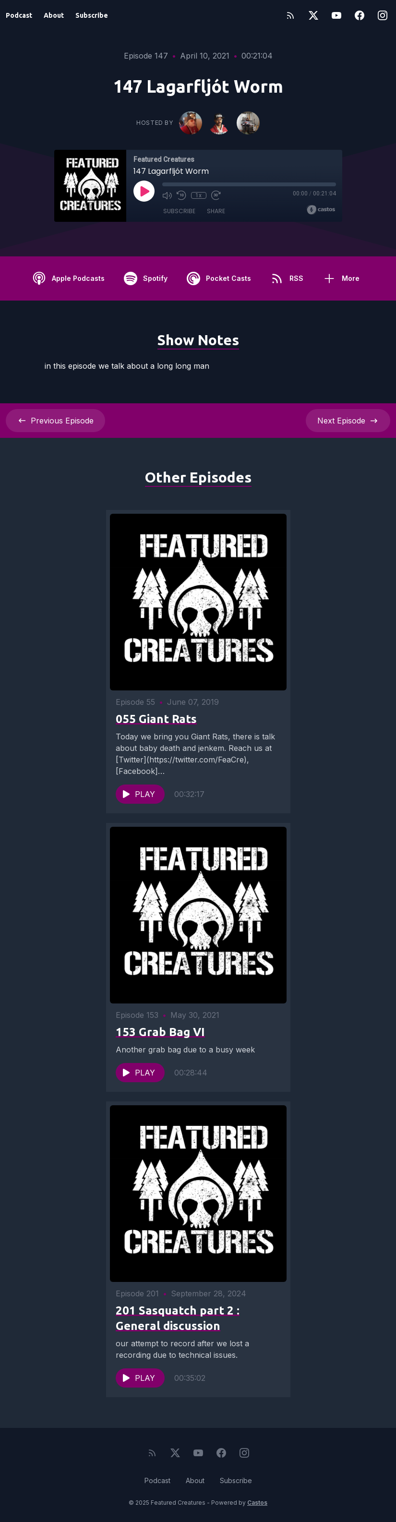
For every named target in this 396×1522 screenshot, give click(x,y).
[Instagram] (382, 15)
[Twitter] (313, 15)
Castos (257, 1502)
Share (216, 211)
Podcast (19, 15)
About (54, 15)
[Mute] (167, 195)
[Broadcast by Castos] (321, 210)
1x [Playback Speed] (198, 195)
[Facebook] (359, 15)
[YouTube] (336, 15)
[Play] (144, 191)
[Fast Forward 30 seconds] (216, 195)
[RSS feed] (290, 15)
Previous (55, 420)
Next (348, 420)
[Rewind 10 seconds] (181, 195)
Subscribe (91, 15)
